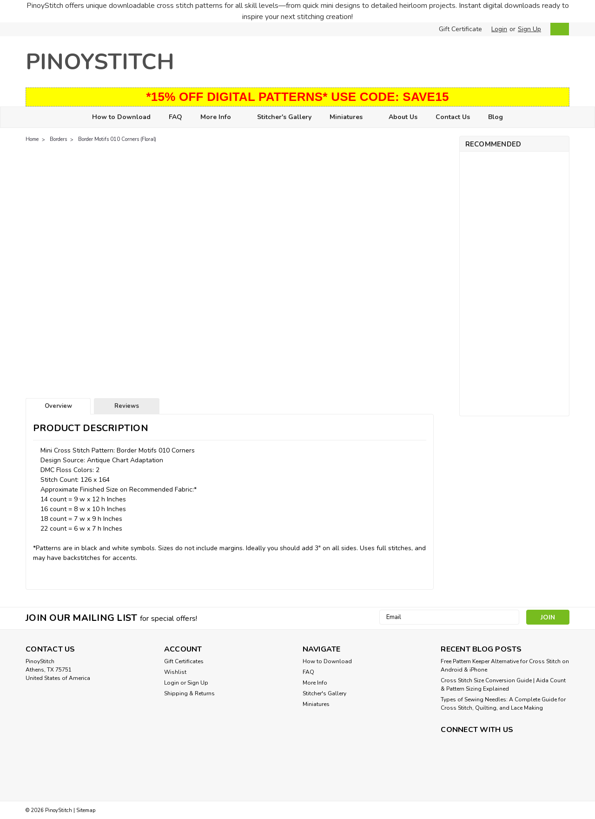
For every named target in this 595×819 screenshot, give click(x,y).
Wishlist (175, 672)
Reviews (126, 406)
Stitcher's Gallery (284, 117)
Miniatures (350, 117)
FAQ (175, 117)
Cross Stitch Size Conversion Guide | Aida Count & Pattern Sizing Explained (503, 684)
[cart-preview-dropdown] (557, 29)
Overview (58, 406)
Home (32, 139)
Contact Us (453, 117)
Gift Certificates (184, 661)
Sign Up (529, 29)
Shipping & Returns (189, 693)
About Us (403, 117)
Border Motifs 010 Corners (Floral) (117, 139)
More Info (219, 117)
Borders (58, 139)
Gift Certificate (460, 29)
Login (499, 29)
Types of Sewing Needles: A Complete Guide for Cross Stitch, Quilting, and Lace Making (503, 704)
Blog (495, 117)
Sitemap (85, 810)
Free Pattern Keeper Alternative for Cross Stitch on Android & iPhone (505, 665)
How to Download (121, 117)
